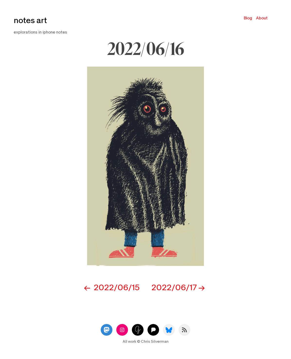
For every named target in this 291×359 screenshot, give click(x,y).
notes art (30, 21)
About (262, 18)
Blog (248, 18)
